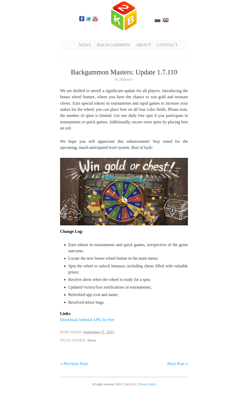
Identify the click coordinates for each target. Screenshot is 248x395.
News (84, 44)
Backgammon (113, 44)
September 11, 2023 (98, 332)
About (143, 44)
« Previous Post (74, 363)
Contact (167, 44)
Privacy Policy (147, 384)
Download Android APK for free (87, 319)
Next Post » (177, 363)
